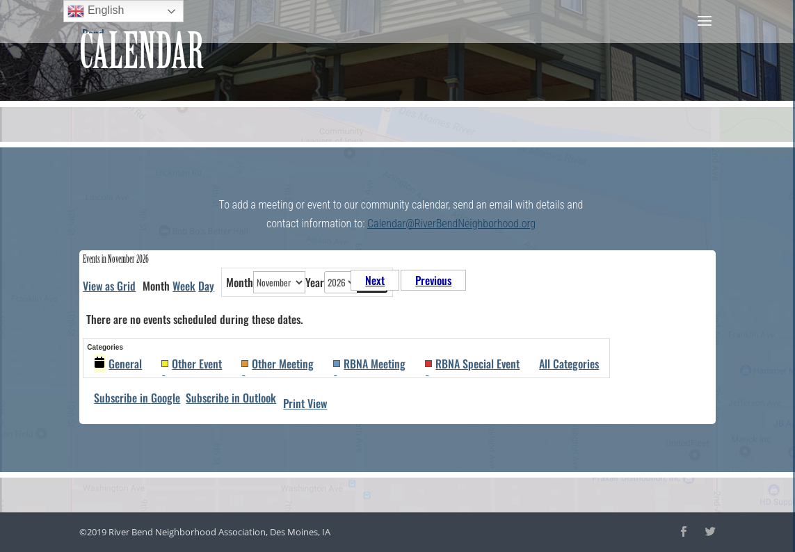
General (118, 364)
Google (137, 397)
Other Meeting (277, 364)
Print (305, 403)
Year (314, 282)
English (95, 11)
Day (206, 285)
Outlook (231, 397)
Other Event (191, 364)
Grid (109, 285)
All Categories (569, 363)
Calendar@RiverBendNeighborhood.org (451, 223)
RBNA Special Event (472, 364)
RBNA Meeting (369, 364)
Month (239, 282)
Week (183, 285)
